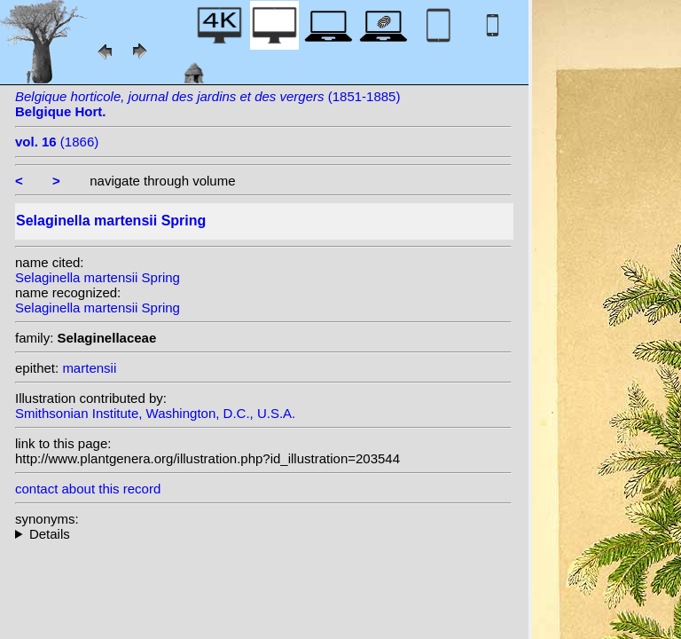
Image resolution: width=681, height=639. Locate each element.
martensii (89, 367)
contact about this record (87, 488)
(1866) (56, 141)
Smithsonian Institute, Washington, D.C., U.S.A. (155, 413)
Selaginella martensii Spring (97, 277)
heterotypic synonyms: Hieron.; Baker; (263, 533)
